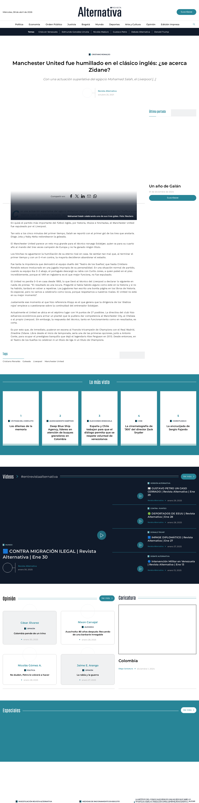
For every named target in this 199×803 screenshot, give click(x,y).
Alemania (89, 627)
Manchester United (54, 361)
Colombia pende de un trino (30, 633)
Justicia (71, 24)
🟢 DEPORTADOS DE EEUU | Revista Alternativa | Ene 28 (171, 515)
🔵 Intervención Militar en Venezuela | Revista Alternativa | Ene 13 (171, 563)
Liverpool (37, 361)
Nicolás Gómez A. (29, 665)
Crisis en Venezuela (48, 32)
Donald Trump (161, 32)
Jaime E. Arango (88, 665)
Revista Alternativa (107, 91)
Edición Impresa (170, 24)
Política (19, 24)
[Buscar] (194, 24)
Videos (8, 476)
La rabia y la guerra (88, 675)
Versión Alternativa (160, 483)
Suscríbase (186, 11)
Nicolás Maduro (101, 32)
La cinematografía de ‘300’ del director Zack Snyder (139, 429)
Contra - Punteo (158, 508)
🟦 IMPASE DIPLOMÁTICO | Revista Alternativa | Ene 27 (170, 539)
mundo (8, 545)
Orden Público (54, 24)
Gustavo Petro (120, 32)
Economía (34, 24)
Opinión (150, 24)
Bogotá (86, 24)
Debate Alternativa (140, 32)
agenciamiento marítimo (61, 421)
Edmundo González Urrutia (75, 32)
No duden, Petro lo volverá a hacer (29, 675)
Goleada (27, 361)
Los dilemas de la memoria (21, 428)
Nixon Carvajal (88, 622)
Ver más (188, 476)
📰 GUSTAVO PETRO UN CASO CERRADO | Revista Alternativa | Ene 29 (171, 491)
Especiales (11, 710)
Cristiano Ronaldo (101, 54)
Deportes (114, 24)
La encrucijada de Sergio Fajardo (178, 428)
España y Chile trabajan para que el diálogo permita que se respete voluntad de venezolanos (99, 433)
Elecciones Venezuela (101, 421)
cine (140, 421)
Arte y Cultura (133, 24)
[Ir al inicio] (99, 12)
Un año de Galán (165, 186)
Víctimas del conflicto (22, 421)
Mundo (99, 24)
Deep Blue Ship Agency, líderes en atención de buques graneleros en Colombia (60, 433)
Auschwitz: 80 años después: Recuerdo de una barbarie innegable (87, 633)
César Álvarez (30, 622)
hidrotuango (179, 421)
